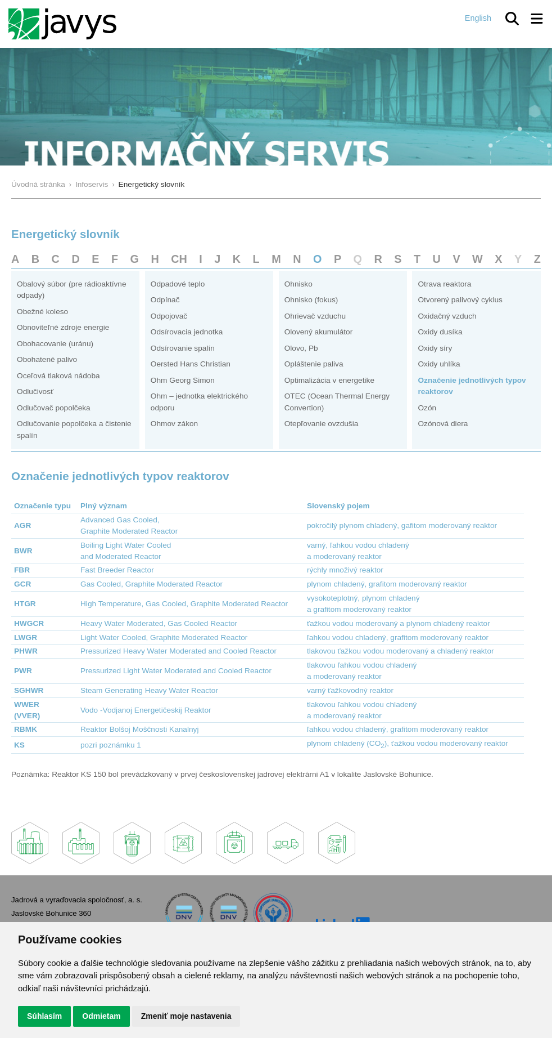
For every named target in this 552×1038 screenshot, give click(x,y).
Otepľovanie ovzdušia (321, 423)
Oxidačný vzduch (447, 316)
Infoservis (91, 184)
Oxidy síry (435, 348)
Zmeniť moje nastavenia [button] (186, 1016)
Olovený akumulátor (318, 332)
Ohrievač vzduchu (315, 316)
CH (179, 259)
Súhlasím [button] (44, 1016)
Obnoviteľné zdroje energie (63, 327)
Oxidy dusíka (440, 332)
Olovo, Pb (301, 348)
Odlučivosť (35, 391)
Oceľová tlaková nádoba (58, 376)
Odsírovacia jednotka (187, 332)
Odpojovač (169, 316)
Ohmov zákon (174, 423)
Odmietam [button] (101, 1016)
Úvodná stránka (38, 184)
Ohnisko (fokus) (311, 300)
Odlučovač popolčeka (54, 408)
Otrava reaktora (444, 284)
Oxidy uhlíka (439, 364)
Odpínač (165, 300)
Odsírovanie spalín (183, 348)
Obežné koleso (42, 311)
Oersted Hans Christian (190, 364)
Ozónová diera (443, 423)
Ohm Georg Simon (183, 380)
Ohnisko (298, 284)
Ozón (427, 408)
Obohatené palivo (47, 359)
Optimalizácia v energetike (329, 380)
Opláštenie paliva (313, 364)
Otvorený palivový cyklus (460, 300)
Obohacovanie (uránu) (55, 343)
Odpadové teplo (178, 284)
